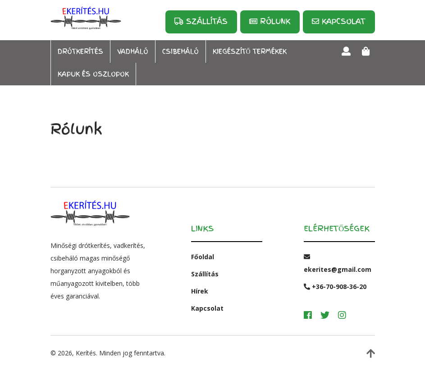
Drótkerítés (80, 51)
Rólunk (269, 21)
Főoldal (202, 256)
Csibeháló (180, 51)
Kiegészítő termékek (250, 51)
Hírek (199, 291)
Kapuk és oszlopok (93, 74)
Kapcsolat (339, 21)
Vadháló (132, 51)
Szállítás (201, 21)
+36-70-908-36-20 (335, 286)
